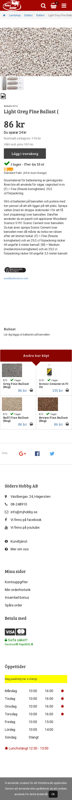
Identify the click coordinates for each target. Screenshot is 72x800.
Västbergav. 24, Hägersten (27, 496)
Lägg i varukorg (25, 153)
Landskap (15, 15)
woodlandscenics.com (16, 278)
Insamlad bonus (17, 597)
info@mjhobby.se (21, 512)
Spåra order (13, 605)
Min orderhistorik (18, 590)
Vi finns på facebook (23, 520)
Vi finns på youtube (22, 527)
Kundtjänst (16, 541)
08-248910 (16, 504)
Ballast (28, 15)
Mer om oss (17, 549)
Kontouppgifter (16, 582)
